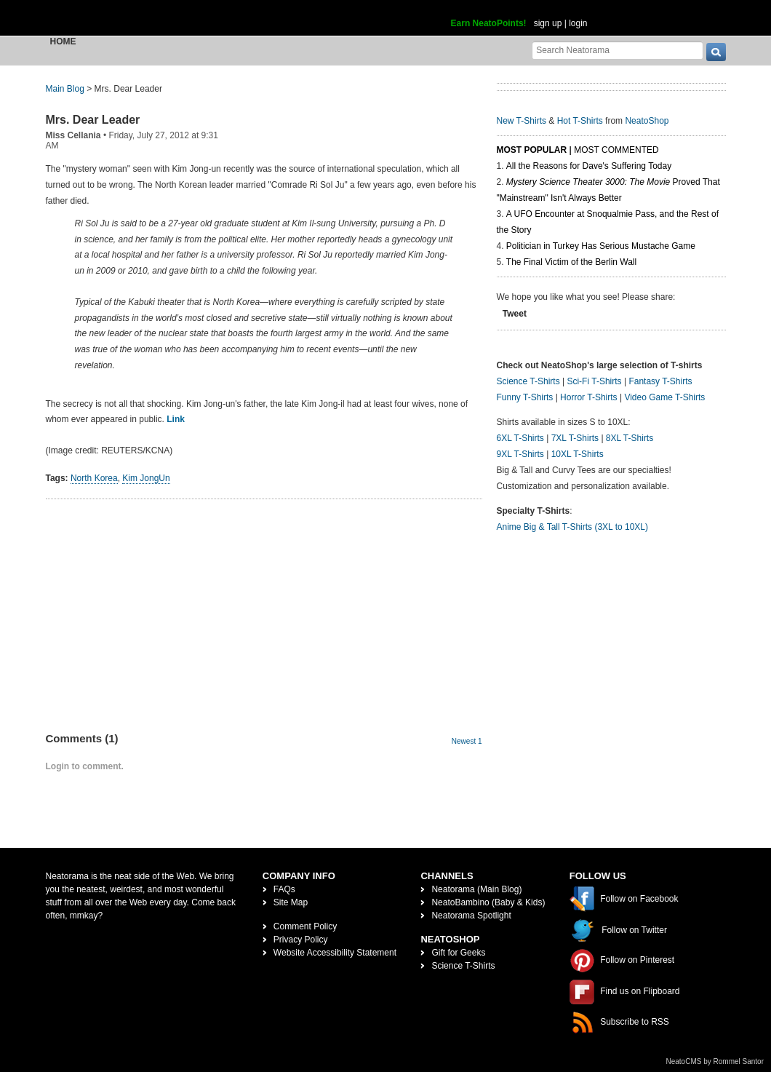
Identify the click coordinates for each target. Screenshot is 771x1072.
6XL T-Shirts (520, 438)
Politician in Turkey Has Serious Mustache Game (600, 246)
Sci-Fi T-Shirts (594, 381)
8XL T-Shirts (629, 438)
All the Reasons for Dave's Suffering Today (588, 166)
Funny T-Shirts (525, 397)
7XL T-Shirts (575, 438)
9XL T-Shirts (520, 454)
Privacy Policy (300, 939)
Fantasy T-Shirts (660, 381)
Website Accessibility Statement (334, 953)
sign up (548, 23)
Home (63, 41)
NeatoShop (646, 121)
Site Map (290, 902)
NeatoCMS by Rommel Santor (715, 1061)
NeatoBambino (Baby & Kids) (488, 902)
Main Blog (65, 89)
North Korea (94, 478)
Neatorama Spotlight (471, 915)
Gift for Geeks (458, 953)
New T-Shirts (521, 121)
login (578, 23)
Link (176, 419)
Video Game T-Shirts (664, 397)
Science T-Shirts (528, 381)
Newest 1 (467, 741)
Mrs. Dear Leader (93, 120)
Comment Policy (305, 926)
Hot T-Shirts (580, 121)
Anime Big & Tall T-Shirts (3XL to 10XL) (573, 527)
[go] (716, 52)
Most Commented (616, 150)
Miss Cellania (73, 135)
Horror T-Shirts (588, 397)
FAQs (284, 889)
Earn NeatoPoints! (489, 23)
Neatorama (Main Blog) (476, 889)
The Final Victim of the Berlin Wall (571, 262)
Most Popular (532, 150)
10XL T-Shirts (577, 454)
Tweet (515, 314)
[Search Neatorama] (617, 50)
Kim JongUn (145, 478)
